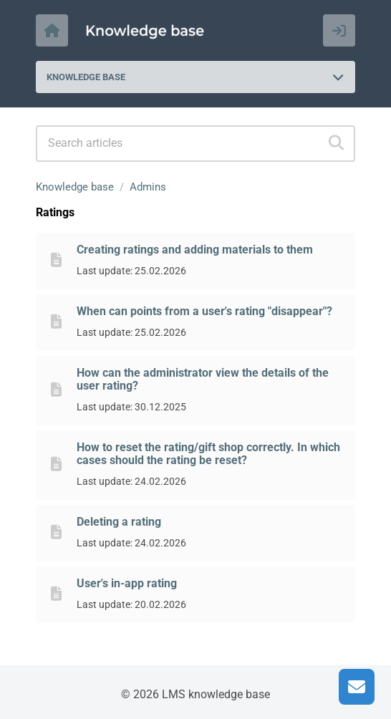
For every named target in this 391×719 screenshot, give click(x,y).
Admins (148, 186)
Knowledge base (75, 186)
